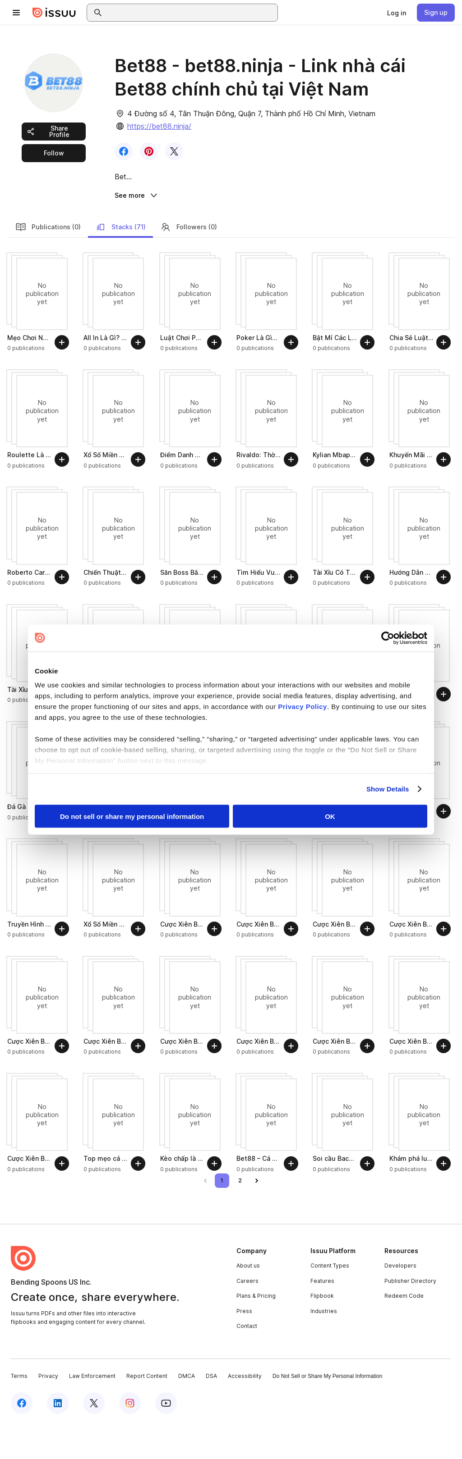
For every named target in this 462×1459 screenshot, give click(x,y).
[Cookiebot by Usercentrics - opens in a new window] (387, 638)
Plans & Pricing (256, 1330)
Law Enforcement (92, 1410)
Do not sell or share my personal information (132, 816)
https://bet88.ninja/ (159, 126)
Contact (246, 1360)
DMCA (186, 1410)
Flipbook (322, 1330)
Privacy (48, 1410)
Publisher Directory (410, 1315)
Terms (19, 1410)
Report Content (146, 1410)
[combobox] (190, 12)
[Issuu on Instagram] (130, 1437)
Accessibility (245, 1410)
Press (244, 1345)
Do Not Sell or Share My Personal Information (327, 1411)
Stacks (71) (120, 261)
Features (322, 1315)
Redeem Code (404, 1330)
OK (330, 816)
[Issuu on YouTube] (166, 1437)
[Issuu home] (54, 13)
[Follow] (62, 377)
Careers (247, 1315)
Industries (323, 1345)
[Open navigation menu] (16, 13)
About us (248, 1300)
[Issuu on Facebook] (21, 1437)
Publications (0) (48, 261)
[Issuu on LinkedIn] (58, 1437)
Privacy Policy (302, 706)
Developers (400, 1300)
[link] (396, 13)
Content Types (329, 1300)
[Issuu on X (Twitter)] (94, 1437)
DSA (211, 1410)
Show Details (387, 789)
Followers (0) (188, 261)
